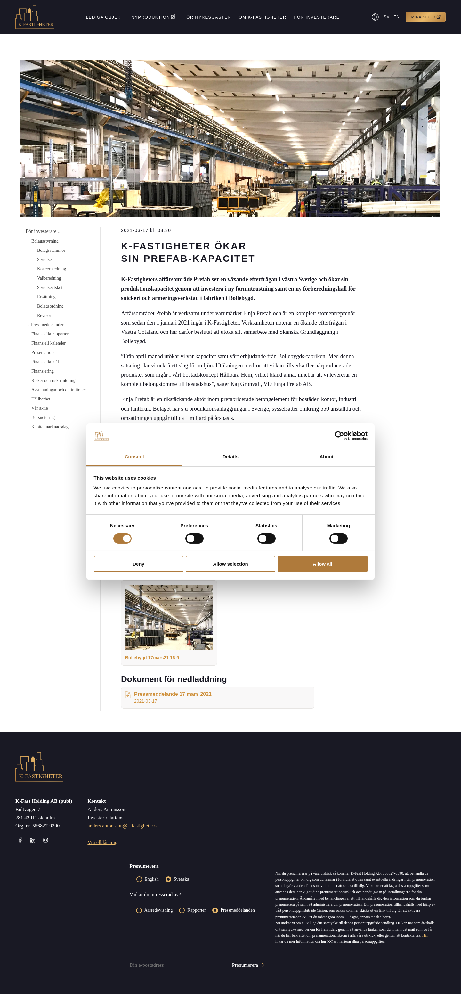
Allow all (322, 564)
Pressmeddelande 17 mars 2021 (168, 707)
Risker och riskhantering (53, 380)
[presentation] (178, 953)
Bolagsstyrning (45, 241)
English (152, 888)
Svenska (181, 888)
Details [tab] (230, 456)
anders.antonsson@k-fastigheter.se (122, 835)
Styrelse (44, 259)
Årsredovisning (158, 919)
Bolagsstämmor (51, 250)
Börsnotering (43, 417)
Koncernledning (51, 269)
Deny (138, 564)
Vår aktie (39, 408)
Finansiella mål (45, 361)
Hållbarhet (40, 399)
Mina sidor (426, 17)
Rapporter (196, 919)
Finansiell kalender (48, 343)
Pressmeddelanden (47, 324)
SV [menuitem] (385, 17)
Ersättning (46, 296)
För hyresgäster (206, 17)
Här (425, 944)
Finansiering (42, 371)
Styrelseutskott (50, 287)
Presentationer (44, 352)
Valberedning (49, 278)
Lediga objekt (104, 17)
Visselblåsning (102, 851)
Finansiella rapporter (50, 334)
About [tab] (326, 456)
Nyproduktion (150, 17)
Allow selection (230, 564)
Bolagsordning (50, 306)
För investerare (316, 17)
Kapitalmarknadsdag (50, 426)
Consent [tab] (134, 456)
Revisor (44, 315)
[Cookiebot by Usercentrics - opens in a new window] (339, 435)
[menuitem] (385, 17)
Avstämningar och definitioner (58, 389)
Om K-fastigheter (262, 17)
